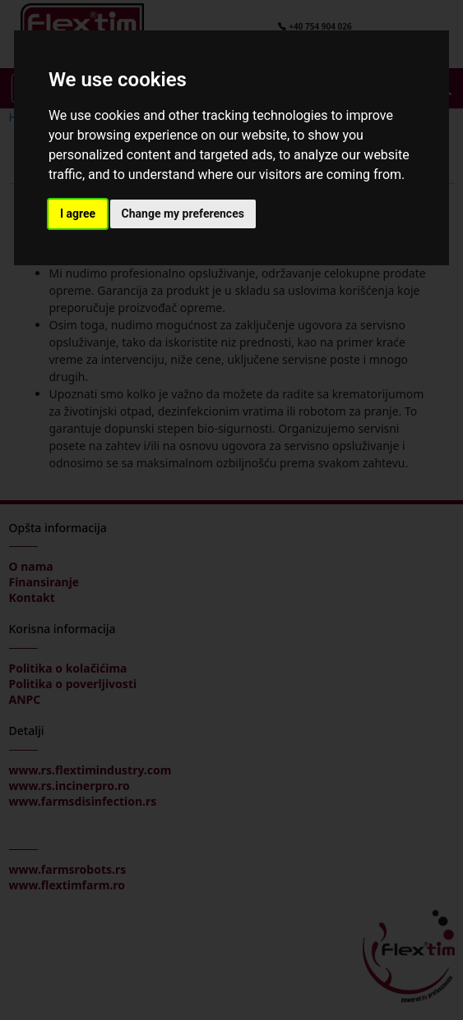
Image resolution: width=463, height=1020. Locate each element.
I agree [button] (77, 213)
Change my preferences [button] (183, 213)
